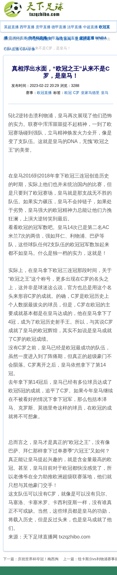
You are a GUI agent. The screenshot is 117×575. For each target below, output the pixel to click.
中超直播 (90, 27)
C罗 (76, 93)
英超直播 (11, 27)
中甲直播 (55, 38)
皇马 (104, 93)
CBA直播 (11, 49)
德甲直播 (58, 27)
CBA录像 (27, 49)
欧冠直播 (44, 93)
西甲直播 (27, 27)
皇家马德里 (90, 93)
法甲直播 (74, 27)
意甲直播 (43, 27)
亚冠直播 (70, 38)
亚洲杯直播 (18, 38)
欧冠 (68, 93)
